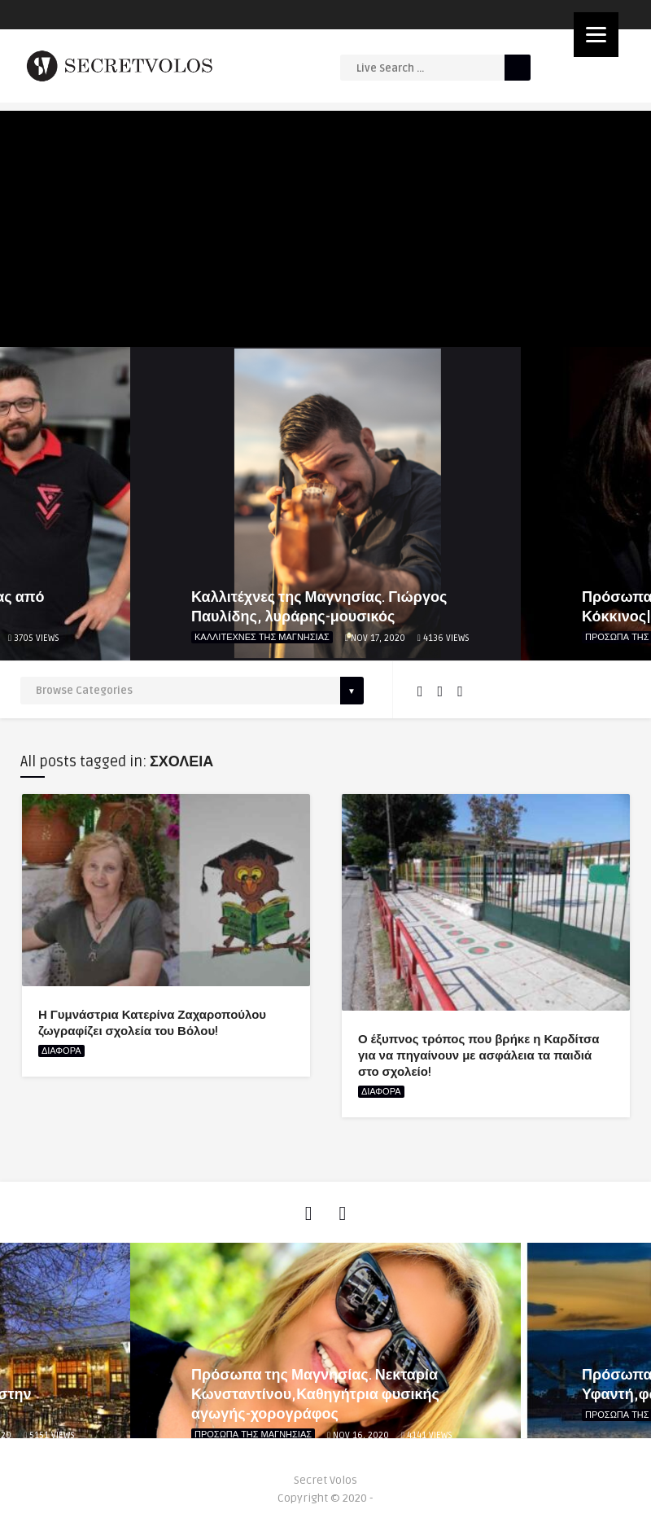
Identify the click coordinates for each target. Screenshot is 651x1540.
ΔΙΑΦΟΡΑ (61, 1051)
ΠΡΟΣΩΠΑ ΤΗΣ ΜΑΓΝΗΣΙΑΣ (253, 1434)
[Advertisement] (325, 225)
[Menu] (596, 34)
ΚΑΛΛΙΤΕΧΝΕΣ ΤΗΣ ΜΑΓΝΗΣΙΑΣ (262, 637)
